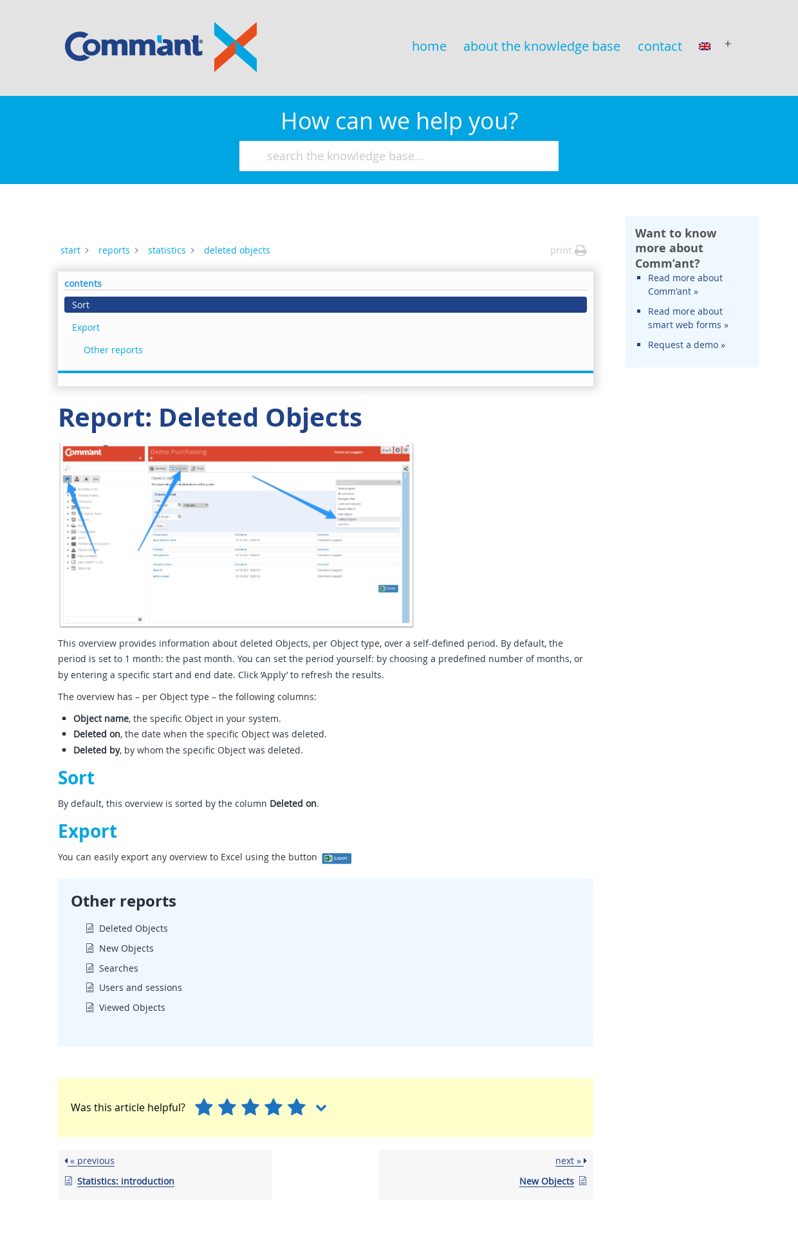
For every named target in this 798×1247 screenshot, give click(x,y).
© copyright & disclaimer (704, 1214)
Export (656, 272)
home (429, 46)
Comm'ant (737, 1187)
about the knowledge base (541, 46)
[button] (568, 250)
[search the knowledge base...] (393, 156)
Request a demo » (686, 456)
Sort (651, 249)
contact (660, 46)
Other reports (683, 294)
